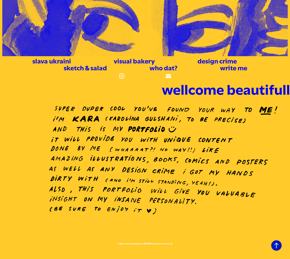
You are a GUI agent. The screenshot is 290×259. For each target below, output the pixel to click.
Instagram (137, 243)
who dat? (163, 67)
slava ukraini (51, 60)
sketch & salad (85, 67)
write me (233, 67)
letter (167, 243)
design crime (217, 60)
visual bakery (134, 60)
